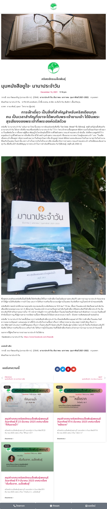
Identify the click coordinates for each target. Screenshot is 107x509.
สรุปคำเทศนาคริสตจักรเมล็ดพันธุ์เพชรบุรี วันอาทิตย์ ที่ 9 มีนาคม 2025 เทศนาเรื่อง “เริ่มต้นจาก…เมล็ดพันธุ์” (26, 480)
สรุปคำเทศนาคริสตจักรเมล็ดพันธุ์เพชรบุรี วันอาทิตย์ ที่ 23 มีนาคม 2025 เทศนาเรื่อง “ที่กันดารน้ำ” (26, 421)
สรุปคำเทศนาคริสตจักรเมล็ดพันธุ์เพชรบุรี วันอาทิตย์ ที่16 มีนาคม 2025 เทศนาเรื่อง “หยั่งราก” (79, 421)
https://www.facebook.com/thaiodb (38, 337)
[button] (57, 369)
